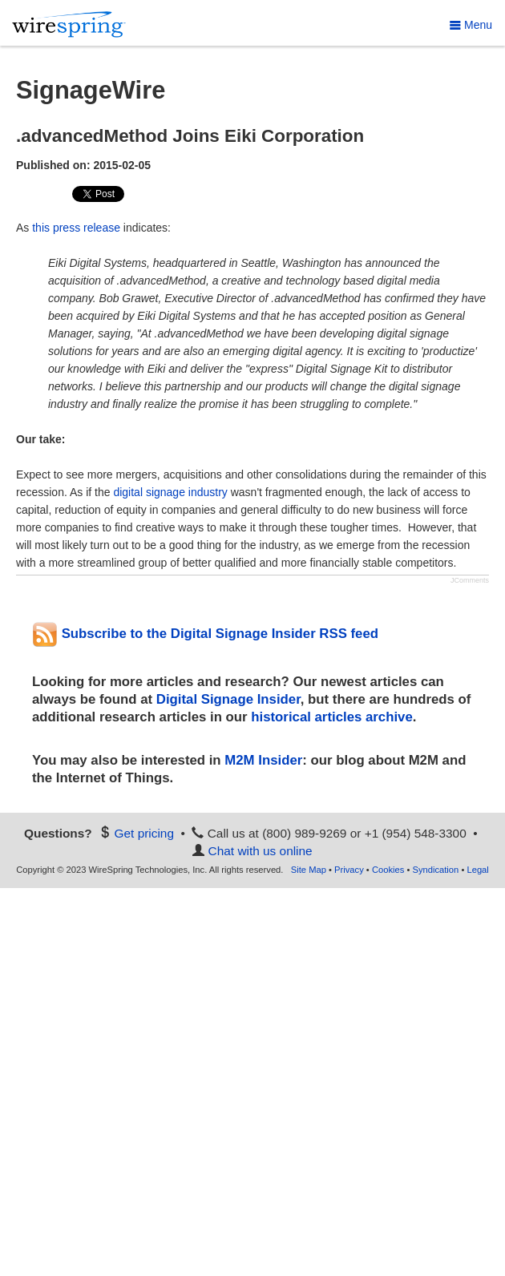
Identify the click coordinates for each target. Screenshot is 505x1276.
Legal (477, 869)
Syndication (435, 869)
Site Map (308, 869)
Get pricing (144, 833)
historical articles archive (331, 717)
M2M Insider (263, 760)
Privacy (349, 869)
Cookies (388, 869)
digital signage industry (170, 492)
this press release (76, 227)
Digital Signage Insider (228, 699)
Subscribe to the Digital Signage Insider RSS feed (205, 633)
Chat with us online (260, 851)
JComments (469, 580)
